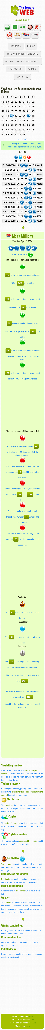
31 (7, 275)
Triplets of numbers (17, 834)
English (26, 20)
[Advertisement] (22, 406)
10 (9, 323)
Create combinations (11, 937)
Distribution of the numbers (14, 874)
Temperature (16, 69)
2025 (24, 681)
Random (32, 69)
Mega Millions (22, 235)
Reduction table (8, 949)
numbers (10, 805)
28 (23, 307)
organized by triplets (28, 841)
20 (8, 373)
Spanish (19, 20)
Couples (12, 816)
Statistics (22, 76)
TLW (31, 1016)
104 (32, 331)
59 (16, 539)
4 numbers (20, 891)
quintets (8, 902)
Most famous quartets (12, 885)
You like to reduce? (10, 783)
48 (8, 351)
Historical (16, 46)
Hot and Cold (13, 858)
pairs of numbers (12, 823)
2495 (20, 283)
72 (36, 446)
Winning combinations (12, 925)
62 (12, 612)
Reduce (31, 46)
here (28, 1026)
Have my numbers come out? (22, 53)
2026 (29, 697)
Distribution (6, 879)
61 (12, 637)
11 (8, 299)
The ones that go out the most (22, 61)
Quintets (5, 897)
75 (27, 517)
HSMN (33, 1023)
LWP (32, 1019)
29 (11, 662)
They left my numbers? (12, 765)
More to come (13, 799)
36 (20, 494)
